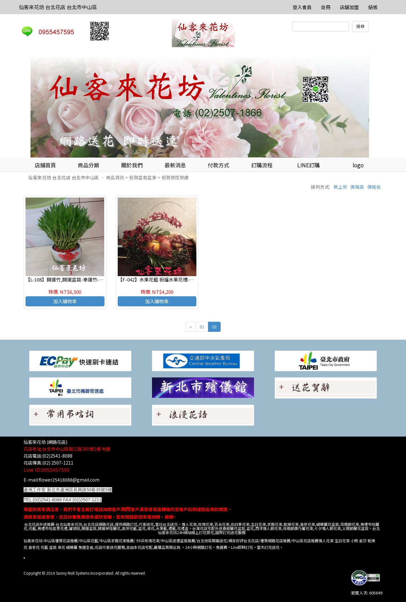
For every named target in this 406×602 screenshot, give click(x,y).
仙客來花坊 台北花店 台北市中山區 (58, 7)
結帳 (373, 7)
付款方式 (218, 165)
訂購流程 (262, 165)
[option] (203, 105)
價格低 (374, 187)
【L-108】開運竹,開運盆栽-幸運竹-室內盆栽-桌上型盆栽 (84, 279)
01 (202, 327)
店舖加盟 (349, 7)
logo (358, 165)
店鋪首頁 (45, 165)
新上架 (340, 187)
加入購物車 (65, 301)
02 (214, 327)
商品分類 (88, 165)
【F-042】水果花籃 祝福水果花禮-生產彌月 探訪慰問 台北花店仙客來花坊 (195, 279)
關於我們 (132, 165)
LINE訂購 (308, 165)
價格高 (357, 187)
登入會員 (302, 7)
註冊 (325, 7)
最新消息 (175, 165)
